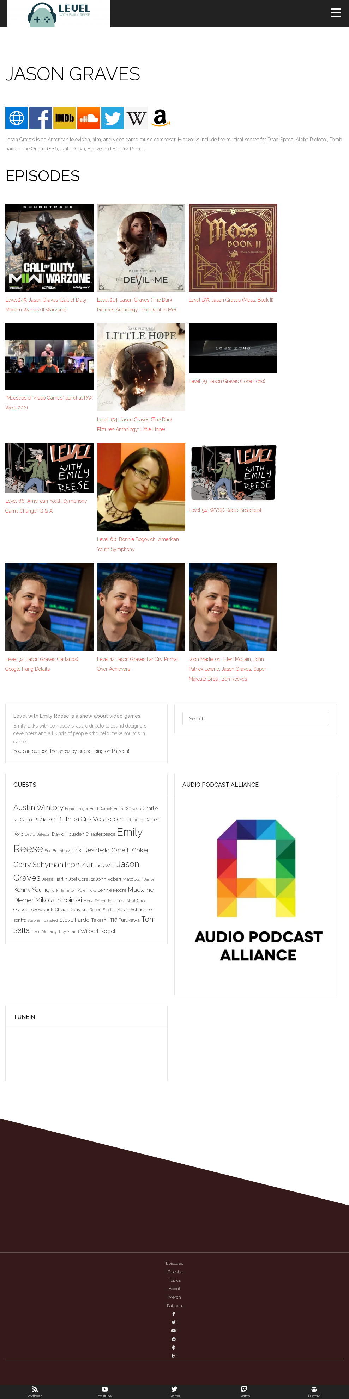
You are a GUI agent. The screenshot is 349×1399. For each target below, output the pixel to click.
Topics (175, 1280)
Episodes (174, 1263)
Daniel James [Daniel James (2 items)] (131, 820)
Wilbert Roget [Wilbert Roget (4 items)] (98, 931)
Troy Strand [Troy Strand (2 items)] (68, 931)
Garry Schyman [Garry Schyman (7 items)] (38, 864)
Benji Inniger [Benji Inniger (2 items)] (76, 808)
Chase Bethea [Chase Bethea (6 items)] (57, 819)
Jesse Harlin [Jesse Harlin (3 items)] (54, 879)
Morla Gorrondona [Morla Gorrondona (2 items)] (99, 901)
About (174, 1288)
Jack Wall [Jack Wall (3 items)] (105, 865)
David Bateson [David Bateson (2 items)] (37, 834)
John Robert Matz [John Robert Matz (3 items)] (114, 879)
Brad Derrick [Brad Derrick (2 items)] (101, 808)
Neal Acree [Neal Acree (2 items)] (136, 901)
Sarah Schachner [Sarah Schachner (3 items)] (135, 909)
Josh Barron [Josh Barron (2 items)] (144, 879)
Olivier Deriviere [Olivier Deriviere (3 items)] (71, 909)
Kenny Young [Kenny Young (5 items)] (31, 889)
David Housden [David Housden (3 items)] (68, 834)
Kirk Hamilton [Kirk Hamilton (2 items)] (63, 890)
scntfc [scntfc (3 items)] (19, 920)
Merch (174, 1297)
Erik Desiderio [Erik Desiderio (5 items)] (90, 850)
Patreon (174, 1305)
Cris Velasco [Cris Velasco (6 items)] (99, 819)
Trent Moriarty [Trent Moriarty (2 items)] (44, 931)
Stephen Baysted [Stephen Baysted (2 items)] (43, 920)
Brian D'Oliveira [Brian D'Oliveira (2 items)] (127, 808)
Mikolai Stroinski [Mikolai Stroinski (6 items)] (58, 900)
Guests (174, 1271)
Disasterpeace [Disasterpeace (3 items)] (100, 834)
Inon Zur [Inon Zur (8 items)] (79, 864)
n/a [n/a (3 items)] (121, 900)
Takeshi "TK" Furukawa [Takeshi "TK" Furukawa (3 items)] (115, 920)
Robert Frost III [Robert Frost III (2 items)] (103, 910)
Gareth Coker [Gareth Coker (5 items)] (130, 850)
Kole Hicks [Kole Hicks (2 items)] (87, 890)
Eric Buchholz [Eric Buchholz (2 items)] (57, 851)
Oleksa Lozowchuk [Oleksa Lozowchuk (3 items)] (33, 909)
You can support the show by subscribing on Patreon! (72, 751)
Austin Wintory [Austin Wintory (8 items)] (38, 807)
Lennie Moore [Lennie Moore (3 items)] (111, 890)
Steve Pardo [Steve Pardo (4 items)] (74, 919)
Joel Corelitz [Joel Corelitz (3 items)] (82, 879)
